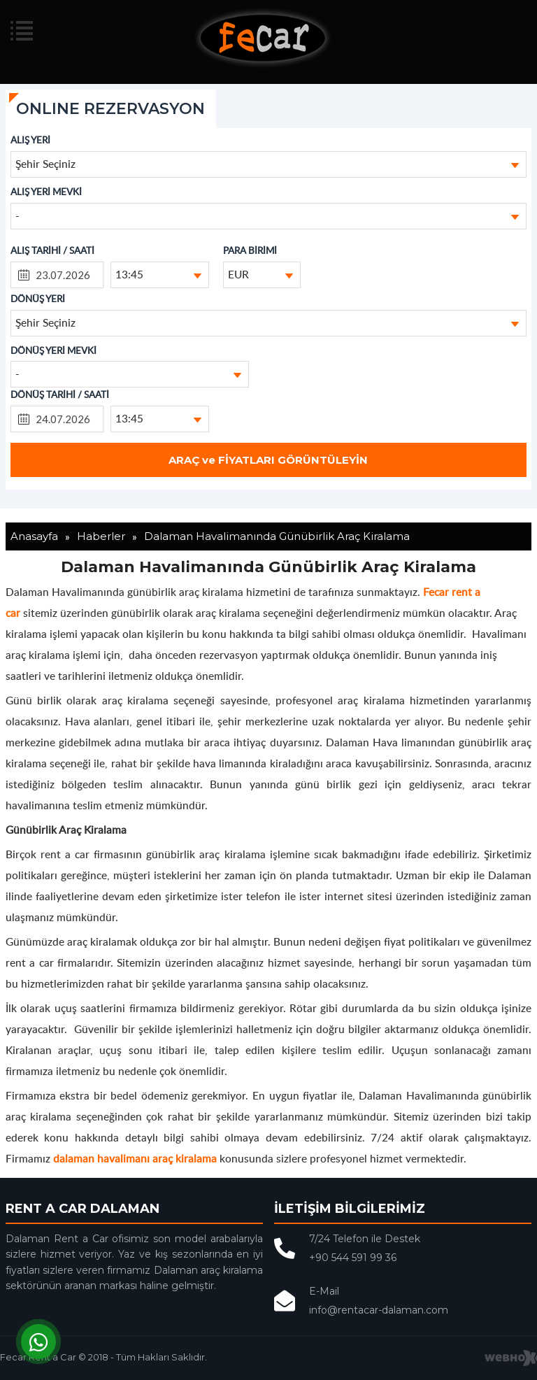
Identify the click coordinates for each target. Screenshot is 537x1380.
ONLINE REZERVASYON (110, 108)
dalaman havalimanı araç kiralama (135, 1158)
